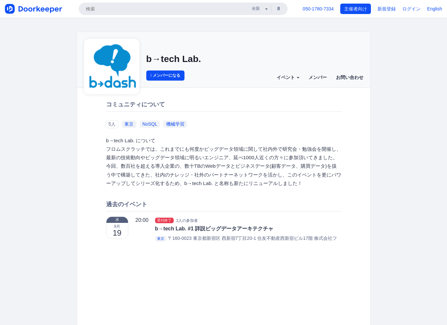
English (434, 8)
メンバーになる (166, 75)
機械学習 (175, 124)
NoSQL (149, 124)
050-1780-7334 (318, 8)
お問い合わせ (349, 77)
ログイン (411, 8)
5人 (112, 124)
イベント (288, 77)
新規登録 (386, 8)
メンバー (318, 77)
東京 (129, 124)
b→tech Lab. (173, 59)
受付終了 (164, 220)
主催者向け (355, 8)
